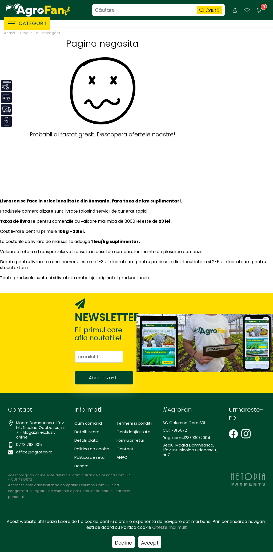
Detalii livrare (86, 432)
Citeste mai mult (169, 527)
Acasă (9, 32)
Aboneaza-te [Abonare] (104, 378)
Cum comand (88, 423)
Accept (149, 542)
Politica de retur (90, 457)
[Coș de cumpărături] (259, 10)
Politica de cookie (91, 449)
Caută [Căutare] (209, 10)
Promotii (255, 24)
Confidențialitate (133, 432)
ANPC (122, 457)
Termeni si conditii (134, 423)
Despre (230, 24)
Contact (206, 24)
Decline (123, 542)
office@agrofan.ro (34, 452)
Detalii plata (86, 440)
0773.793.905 (29, 444)
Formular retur (130, 440)
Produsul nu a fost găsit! (40, 32)
